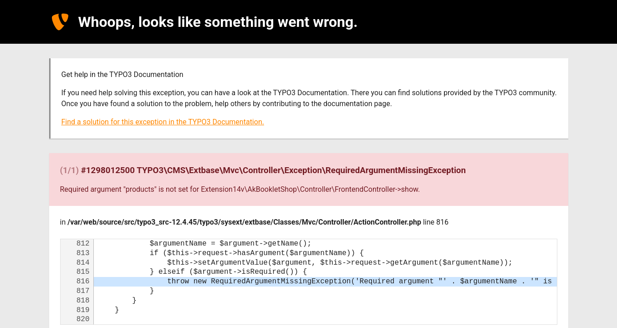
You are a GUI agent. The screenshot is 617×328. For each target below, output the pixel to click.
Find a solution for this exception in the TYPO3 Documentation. (162, 122)
